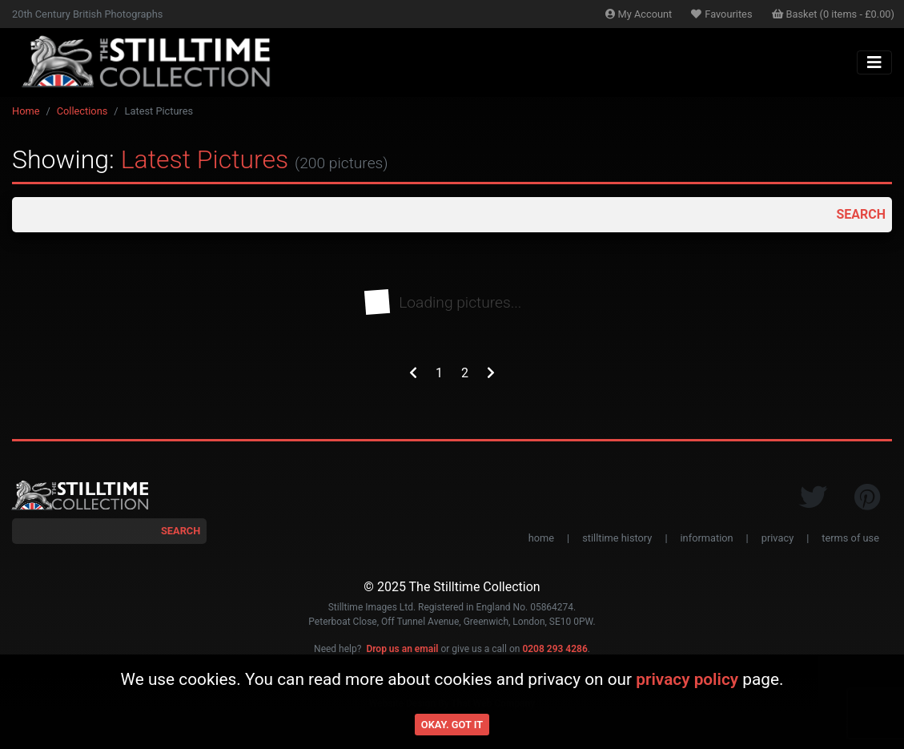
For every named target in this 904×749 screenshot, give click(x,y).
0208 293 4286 (554, 648)
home (541, 538)
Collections (82, 111)
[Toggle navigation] (874, 62)
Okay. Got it (452, 725)
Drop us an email (402, 648)
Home (25, 111)
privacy (777, 538)
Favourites (721, 14)
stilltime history (617, 538)
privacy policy (687, 679)
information (707, 538)
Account (639, 14)
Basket (833, 14)
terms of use (850, 538)
